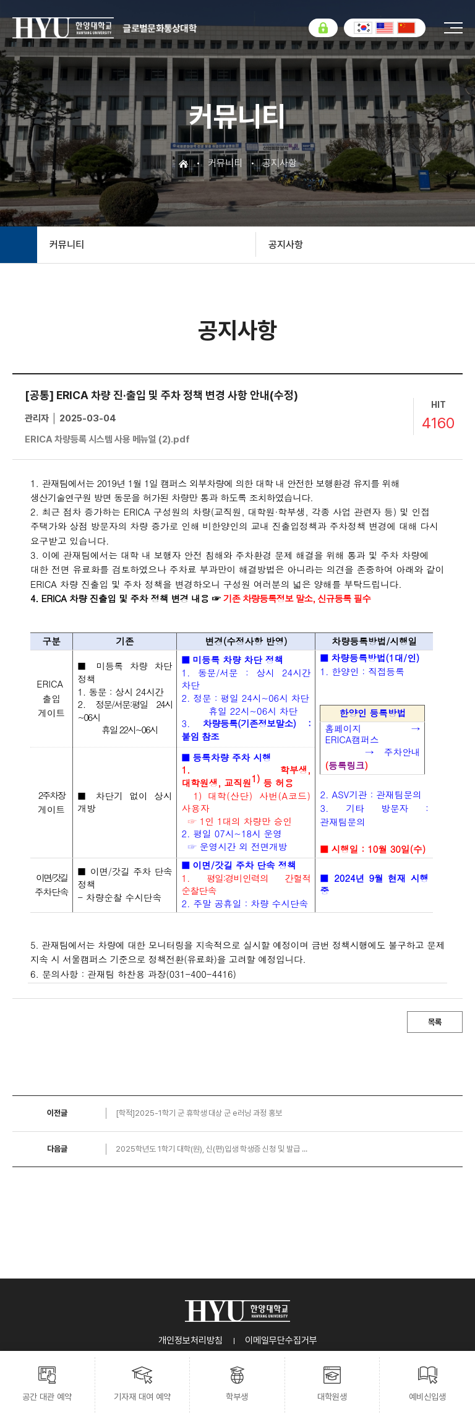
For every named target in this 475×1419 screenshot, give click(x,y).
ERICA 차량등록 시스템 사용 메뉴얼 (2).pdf (107, 439)
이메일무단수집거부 (281, 1340)
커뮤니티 (66, 245)
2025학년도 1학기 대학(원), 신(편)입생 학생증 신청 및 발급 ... (211, 1149)
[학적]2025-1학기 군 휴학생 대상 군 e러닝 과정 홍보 (199, 1113)
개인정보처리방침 (190, 1340)
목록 (435, 1022)
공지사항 (285, 245)
